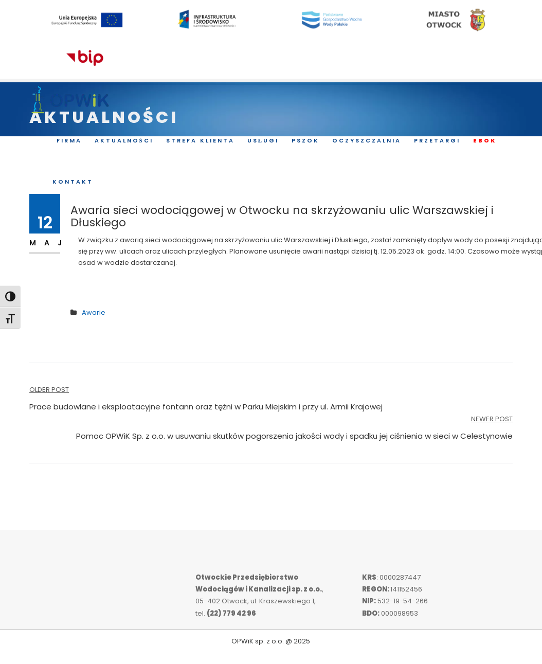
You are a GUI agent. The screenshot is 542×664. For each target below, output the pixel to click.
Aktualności (124, 141)
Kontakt (72, 182)
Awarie (93, 312)
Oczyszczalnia (366, 141)
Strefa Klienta (200, 141)
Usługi (263, 141)
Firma (69, 141)
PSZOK (305, 141)
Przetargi (437, 141)
